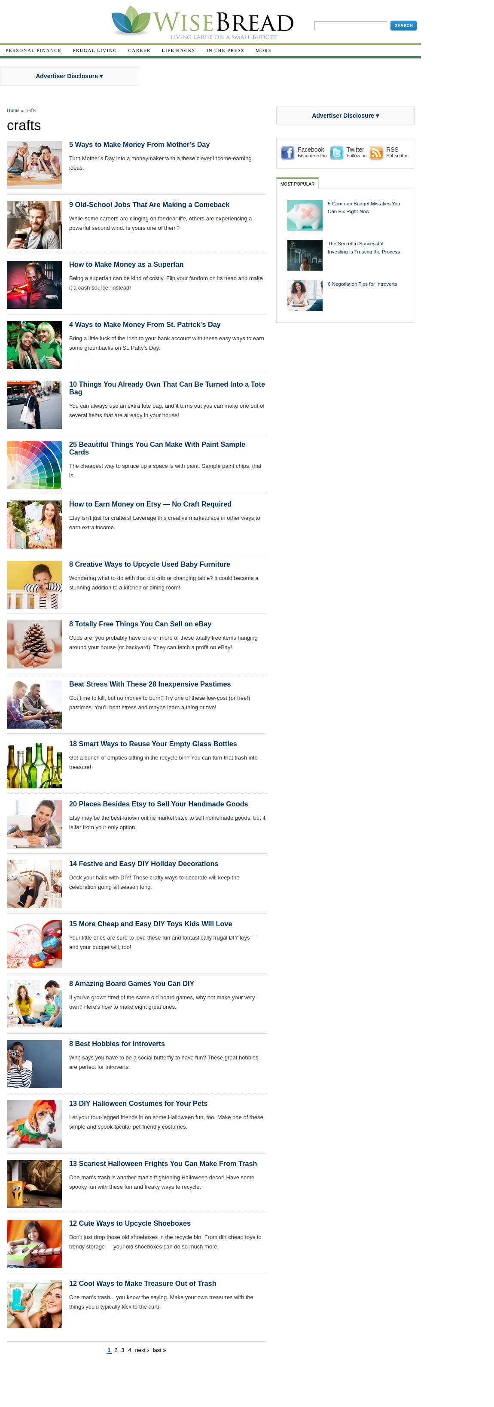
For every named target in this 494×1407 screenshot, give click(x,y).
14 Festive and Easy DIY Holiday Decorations (143, 863)
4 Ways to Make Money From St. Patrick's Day (145, 324)
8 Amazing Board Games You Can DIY (131, 983)
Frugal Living (95, 50)
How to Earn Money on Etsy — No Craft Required (150, 504)
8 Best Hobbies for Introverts (117, 1043)
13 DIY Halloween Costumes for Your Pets (138, 1103)
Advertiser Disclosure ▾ (69, 76)
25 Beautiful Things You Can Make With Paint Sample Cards (157, 448)
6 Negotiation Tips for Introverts (362, 284)
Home (13, 110)
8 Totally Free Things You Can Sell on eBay (140, 624)
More (264, 50)
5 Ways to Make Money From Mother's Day (139, 144)
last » (159, 1350)
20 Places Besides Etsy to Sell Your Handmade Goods (158, 804)
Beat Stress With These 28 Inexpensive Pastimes (150, 684)
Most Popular (297, 184)
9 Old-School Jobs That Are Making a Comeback (149, 204)
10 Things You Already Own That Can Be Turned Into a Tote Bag (167, 388)
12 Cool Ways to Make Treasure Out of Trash (143, 1283)
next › (142, 1350)
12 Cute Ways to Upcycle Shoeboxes (130, 1223)
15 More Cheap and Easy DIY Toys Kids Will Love (150, 924)
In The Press (225, 50)
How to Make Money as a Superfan (126, 264)
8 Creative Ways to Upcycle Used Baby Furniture (149, 564)
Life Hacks (178, 50)
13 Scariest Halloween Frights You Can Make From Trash (163, 1163)
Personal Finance (33, 50)
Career (139, 50)
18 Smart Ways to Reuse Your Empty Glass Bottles (153, 744)
